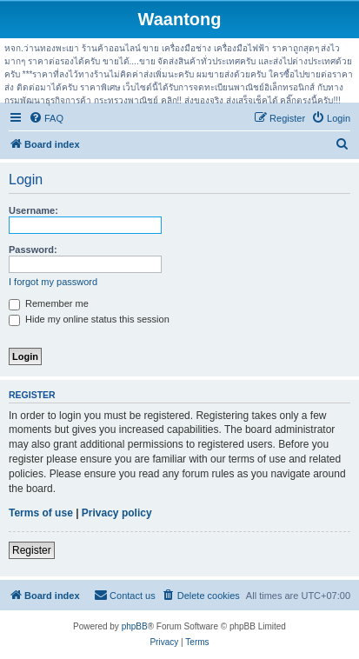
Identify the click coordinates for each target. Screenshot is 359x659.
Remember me (49, 303)
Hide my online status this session (89, 319)
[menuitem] (46, 118)
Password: (33, 249)
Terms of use (41, 513)
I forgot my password (53, 281)
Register (31, 550)
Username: (33, 210)
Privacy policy (117, 513)
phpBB (135, 626)
